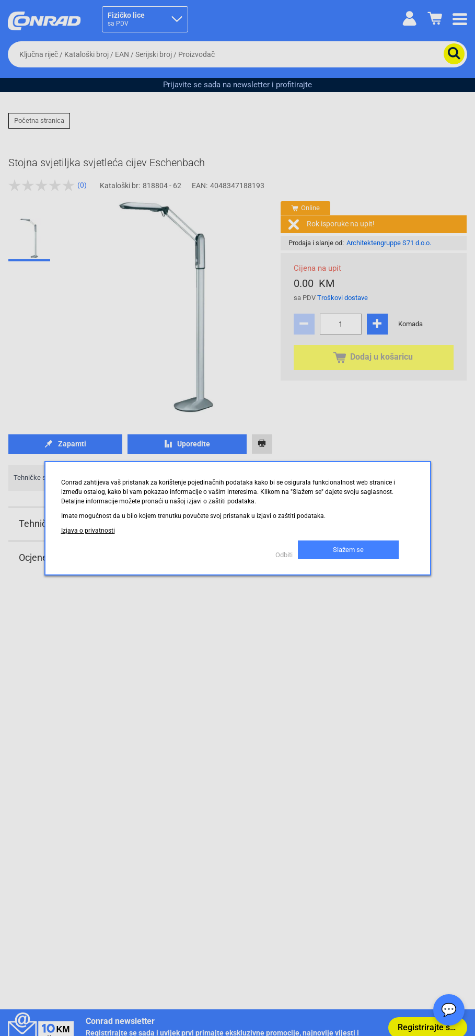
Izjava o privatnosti (88, 530)
